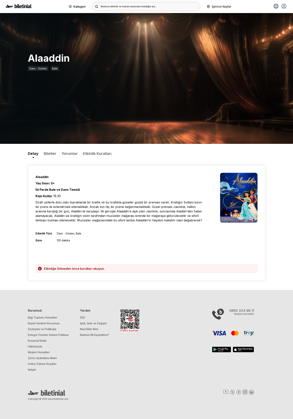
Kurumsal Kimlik (37, 340)
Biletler (50, 153)
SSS (82, 317)
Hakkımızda (35, 346)
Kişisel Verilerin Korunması (44, 323)
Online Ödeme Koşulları (42, 363)
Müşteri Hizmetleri (39, 352)
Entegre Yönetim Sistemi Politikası (48, 334)
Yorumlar (69, 153)
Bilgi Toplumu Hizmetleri (42, 317)
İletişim (32, 369)
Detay (33, 153)
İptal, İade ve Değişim (93, 323)
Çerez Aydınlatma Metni (42, 358)
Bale (55, 68)
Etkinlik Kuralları (97, 153)
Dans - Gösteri (38, 68)
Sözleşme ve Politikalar (42, 329)
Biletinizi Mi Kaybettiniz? (94, 334)
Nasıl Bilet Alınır (89, 329)
